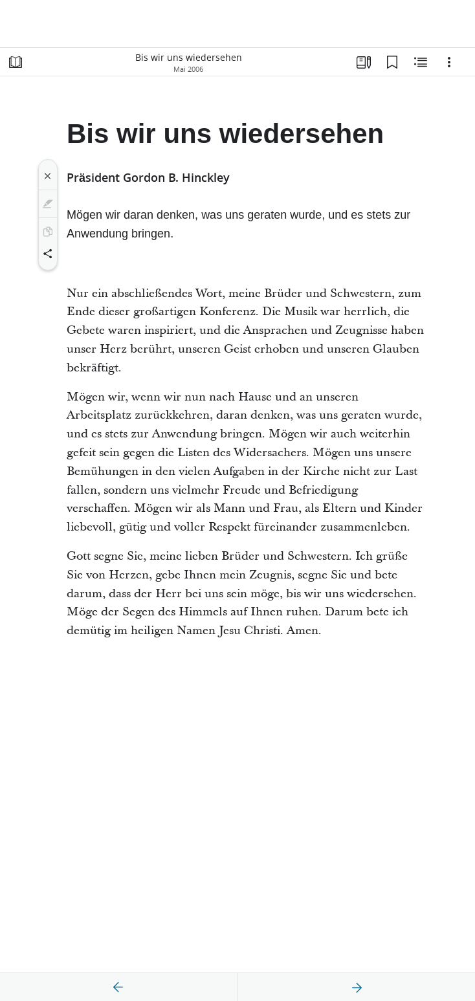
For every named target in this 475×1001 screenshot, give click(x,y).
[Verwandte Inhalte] (421, 62)
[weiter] (356, 987)
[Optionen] (449, 62)
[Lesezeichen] (392, 62)
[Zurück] (118, 987)
